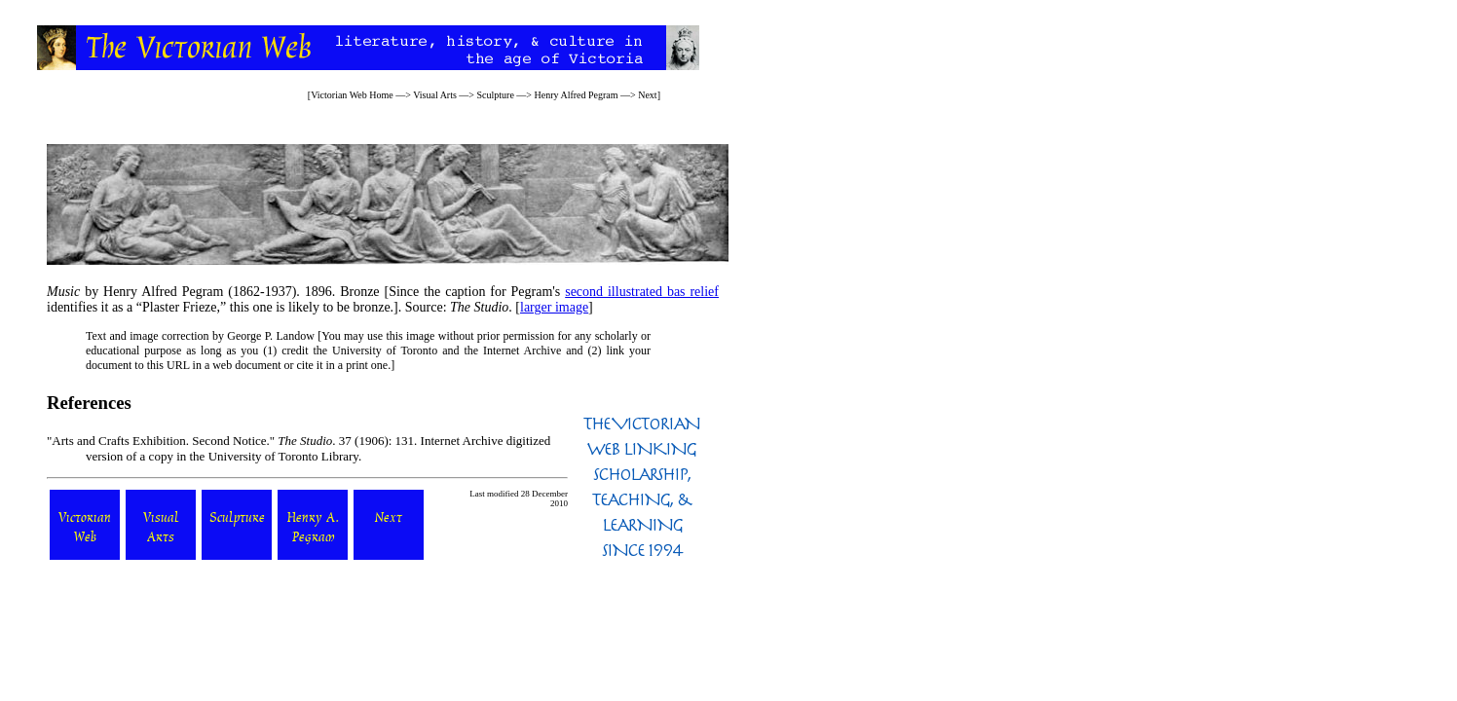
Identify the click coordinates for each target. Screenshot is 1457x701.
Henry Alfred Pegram (575, 95)
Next (647, 95)
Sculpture (495, 95)
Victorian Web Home (352, 95)
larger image (554, 307)
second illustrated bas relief (642, 291)
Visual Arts (435, 95)
